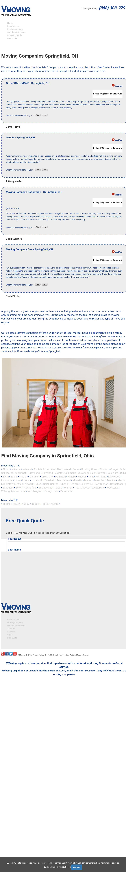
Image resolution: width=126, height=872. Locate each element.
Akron (6, 469)
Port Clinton (101, 483)
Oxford (74, 483)
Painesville (87, 483)
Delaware (112, 472)
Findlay (24, 476)
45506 (54, 503)
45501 (6, 503)
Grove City (47, 476)
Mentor (122, 480)
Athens (51, 469)
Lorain (26, 480)
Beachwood (64, 469)
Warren (68, 487)
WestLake (112, 487)
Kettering (101, 476)
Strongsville (45, 487)
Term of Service (54, 863)
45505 (45, 503)
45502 (16, 503)
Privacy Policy (38, 654)
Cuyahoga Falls (86, 472)
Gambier (34, 476)
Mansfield (49, 480)
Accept (76, 867)
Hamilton (60, 476)
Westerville (98, 487)
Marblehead (64, 480)
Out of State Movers (16, 32)
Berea (76, 469)
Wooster (21, 491)
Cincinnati (21, 472)
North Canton (50, 483)
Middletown (8, 483)
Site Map (11, 631)
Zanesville (66, 491)
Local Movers (13, 26)
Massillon (99, 480)
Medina (111, 480)
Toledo (58, 487)
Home (10, 23)
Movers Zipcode (14, 35)
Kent (91, 476)
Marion (88, 480)
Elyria (6, 476)
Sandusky (8, 487)
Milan (20, 483)
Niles (38, 483)
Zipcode (11, 628)
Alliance (15, 469)
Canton (104, 469)
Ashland (27, 469)
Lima (17, 480)
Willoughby (7, 491)
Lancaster (7, 480)
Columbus (70, 472)
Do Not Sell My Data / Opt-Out (57, 654)
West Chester (82, 487)
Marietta (77, 480)
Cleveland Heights (52, 472)
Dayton (101, 472)
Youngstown (51, 491)
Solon (19, 487)
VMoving (21, 654)
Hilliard (72, 476)
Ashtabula (39, 469)
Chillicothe (7, 472)
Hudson (82, 476)
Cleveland (34, 472)
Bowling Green (89, 469)
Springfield (30, 487)
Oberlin (64, 483)
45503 (26, 503)
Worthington (35, 491)
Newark (29, 483)
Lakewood (114, 476)
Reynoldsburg (118, 483)
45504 (35, 503)
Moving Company (15, 29)
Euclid (14, 476)
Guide (10, 634)
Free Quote (12, 38)
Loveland (36, 480)
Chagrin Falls (117, 469)
